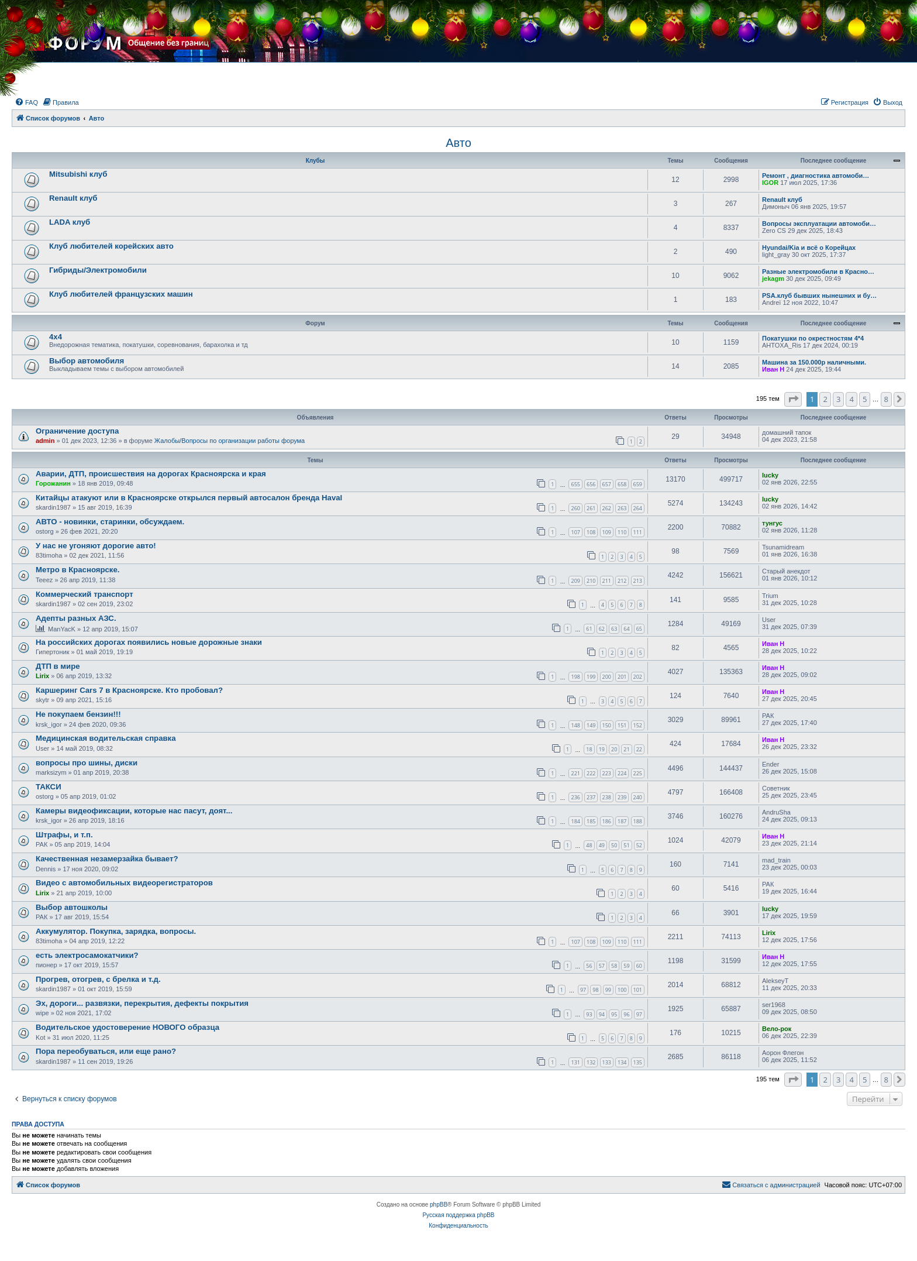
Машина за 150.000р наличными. (814, 362)
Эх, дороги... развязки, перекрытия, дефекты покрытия (142, 1003)
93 (589, 1014)
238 (606, 797)
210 (591, 581)
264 (637, 508)
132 (591, 1062)
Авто (458, 142)
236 (575, 797)
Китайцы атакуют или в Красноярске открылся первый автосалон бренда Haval (189, 497)
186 (606, 821)
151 (622, 725)
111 (637, 532)
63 (614, 629)
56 (589, 966)
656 (591, 484)
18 (589, 749)
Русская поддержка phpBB (458, 1215)
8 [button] (886, 399)
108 (591, 532)
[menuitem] (26, 102)
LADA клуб (69, 222)
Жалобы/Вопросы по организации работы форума (229, 440)
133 (606, 1062)
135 (637, 1062)
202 (637, 677)
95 (614, 1014)
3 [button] (838, 399)
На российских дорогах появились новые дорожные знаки (149, 642)
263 (622, 508)
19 (602, 749)
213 (637, 581)
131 (575, 1062)
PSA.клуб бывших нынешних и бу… (819, 295)
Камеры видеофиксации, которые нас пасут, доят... (134, 810)
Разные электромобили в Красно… (818, 271)
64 (626, 629)
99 (608, 990)
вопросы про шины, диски (86, 762)
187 (622, 821)
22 (639, 749)
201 (622, 677)
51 (626, 845)
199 (591, 677)
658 (622, 484)
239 (622, 797)
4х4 (55, 336)
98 (595, 990)
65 (639, 629)
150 (606, 725)
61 (589, 629)
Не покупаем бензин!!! (78, 714)
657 (606, 484)
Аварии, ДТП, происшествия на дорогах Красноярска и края (151, 473)
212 (622, 581)
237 (591, 797)
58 (614, 966)
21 (626, 749)
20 (614, 749)
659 (637, 484)
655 (575, 484)
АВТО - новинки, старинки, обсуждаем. (110, 521)
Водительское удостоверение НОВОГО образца (127, 1027)
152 (637, 725)
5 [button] (865, 399)
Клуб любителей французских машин (121, 294)
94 (602, 1014)
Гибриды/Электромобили (98, 270)
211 (606, 581)
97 (583, 990)
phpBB (438, 1204)
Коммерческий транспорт (84, 594)
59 (626, 966)
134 (622, 1062)
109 (606, 532)
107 (575, 532)
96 (626, 1014)
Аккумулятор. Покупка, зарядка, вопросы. (116, 931)
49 (602, 845)
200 (606, 677)
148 (575, 725)
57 (602, 966)
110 (622, 532)
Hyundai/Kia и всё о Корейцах (809, 247)
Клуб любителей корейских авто (111, 246)
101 (637, 990)
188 (637, 821)
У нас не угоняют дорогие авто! (96, 545)
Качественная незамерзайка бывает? (107, 858)
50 (614, 845)
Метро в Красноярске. (77, 569)
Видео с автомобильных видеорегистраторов (124, 882)
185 (591, 821)
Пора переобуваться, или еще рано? (106, 1051)
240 (637, 797)
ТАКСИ (48, 786)
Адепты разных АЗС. (76, 618)
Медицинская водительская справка (106, 738)
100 (622, 990)
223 (606, 773)
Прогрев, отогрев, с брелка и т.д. (98, 979)
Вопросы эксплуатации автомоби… (819, 223)
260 (575, 508)
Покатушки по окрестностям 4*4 (813, 338)
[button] (793, 399)
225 (637, 773)
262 (606, 508)
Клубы (315, 160)
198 (575, 677)
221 (575, 773)
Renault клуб (73, 198)
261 (591, 508)
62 (602, 629)
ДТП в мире (58, 666)
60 (639, 966)
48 (589, 845)
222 (591, 773)
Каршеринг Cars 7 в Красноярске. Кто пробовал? (129, 690)
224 (622, 773)
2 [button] (825, 399)
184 (575, 821)
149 (591, 725)
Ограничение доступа (77, 431)
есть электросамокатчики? (87, 955)
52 (639, 845)
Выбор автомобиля (86, 360)
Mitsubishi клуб (78, 174)
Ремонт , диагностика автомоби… (815, 175)
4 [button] (851, 399)
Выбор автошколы (72, 907)
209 (575, 581)
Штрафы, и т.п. (64, 834)
